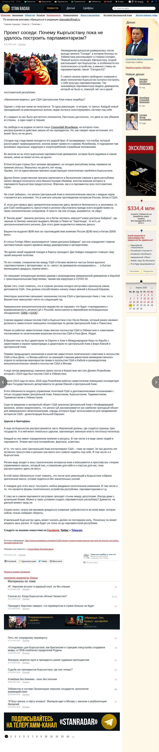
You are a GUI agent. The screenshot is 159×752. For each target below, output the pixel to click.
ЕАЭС (33, 313)
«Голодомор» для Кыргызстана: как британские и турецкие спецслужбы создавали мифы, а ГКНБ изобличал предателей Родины (56, 649)
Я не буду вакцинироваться (143, 264)
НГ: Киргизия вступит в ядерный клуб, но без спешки (39, 586)
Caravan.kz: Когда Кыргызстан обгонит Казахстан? (37, 596)
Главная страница (12, 24)
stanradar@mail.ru (69, 19)
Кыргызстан (46, 2)
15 (138, 302)
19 (152, 302)
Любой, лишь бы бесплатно (143, 261)
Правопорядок (70, 15)
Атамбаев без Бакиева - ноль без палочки (32, 679)
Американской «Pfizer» (141, 257)
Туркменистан (79, 2)
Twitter (64, 530)
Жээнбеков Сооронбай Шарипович (144, 100)
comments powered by (21, 578)
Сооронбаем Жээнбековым (40, 549)
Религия (41, 15)
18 (148, 302)
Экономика (17, 15)
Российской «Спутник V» (141, 251)
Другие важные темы (146, 15)
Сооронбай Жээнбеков (64, 127)
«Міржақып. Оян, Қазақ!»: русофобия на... (96, 621)
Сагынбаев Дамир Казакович (139, 59)
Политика (5, 15)
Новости (25, 24)
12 (57, 736)
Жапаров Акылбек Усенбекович (145, 81)
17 (145, 302)
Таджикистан (62, 2)
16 (141, 302)
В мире (121, 2)
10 (46, 736)
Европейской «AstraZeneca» (137, 246)
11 (51, 736)
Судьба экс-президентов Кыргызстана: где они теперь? (40, 669)
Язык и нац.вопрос (90, 15)
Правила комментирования (17, 572)
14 (68, 736)
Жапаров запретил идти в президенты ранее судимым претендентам (48, 660)
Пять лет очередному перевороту (27, 637)
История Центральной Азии (118, 15)
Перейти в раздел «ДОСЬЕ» (138, 68)
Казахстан (31, 2)
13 (62, 736)
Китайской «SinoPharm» (141, 254)
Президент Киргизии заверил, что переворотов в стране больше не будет (51, 606)
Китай (109, 2)
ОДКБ (24, 313)
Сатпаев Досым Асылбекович (145, 117)
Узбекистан (96, 2)
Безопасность (54, 15)
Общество (30, 15)
